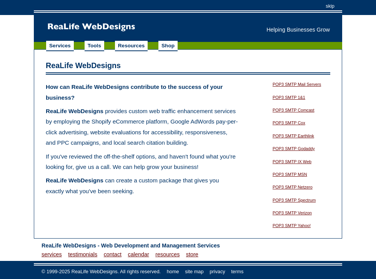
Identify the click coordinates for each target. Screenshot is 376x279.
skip (330, 6)
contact (112, 254)
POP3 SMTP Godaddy (294, 148)
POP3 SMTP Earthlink (293, 136)
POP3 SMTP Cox (289, 122)
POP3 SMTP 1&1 (289, 97)
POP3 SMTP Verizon (292, 213)
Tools (94, 45)
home (173, 271)
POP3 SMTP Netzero (293, 187)
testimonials (82, 254)
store (192, 254)
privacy (217, 271)
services (52, 254)
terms (237, 271)
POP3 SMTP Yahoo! (292, 225)
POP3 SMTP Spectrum (294, 200)
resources (167, 254)
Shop (168, 45)
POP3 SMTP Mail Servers (297, 84)
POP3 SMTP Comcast (293, 110)
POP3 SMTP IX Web (292, 161)
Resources (131, 45)
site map (194, 271)
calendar (138, 254)
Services (60, 45)
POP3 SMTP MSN (290, 174)
